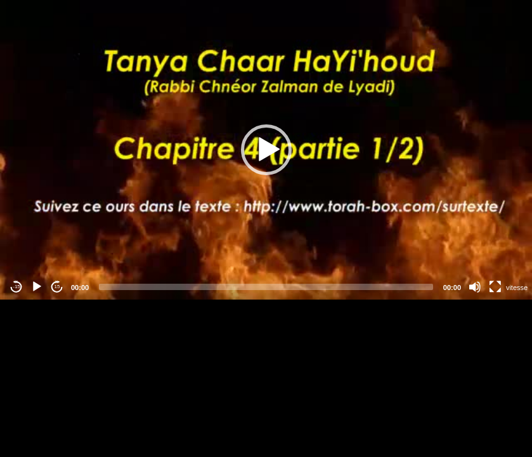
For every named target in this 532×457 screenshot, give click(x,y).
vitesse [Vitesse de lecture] (517, 287)
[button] (266, 149)
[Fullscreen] (495, 287)
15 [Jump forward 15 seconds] (57, 286)
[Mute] (475, 287)
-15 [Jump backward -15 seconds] (16, 286)
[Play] (36, 287)
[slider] (266, 287)
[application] (266, 150)
